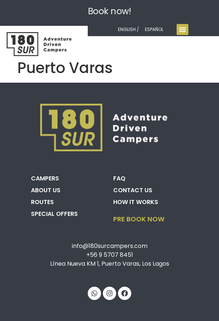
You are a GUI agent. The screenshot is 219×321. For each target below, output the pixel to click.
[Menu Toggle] (182, 29)
